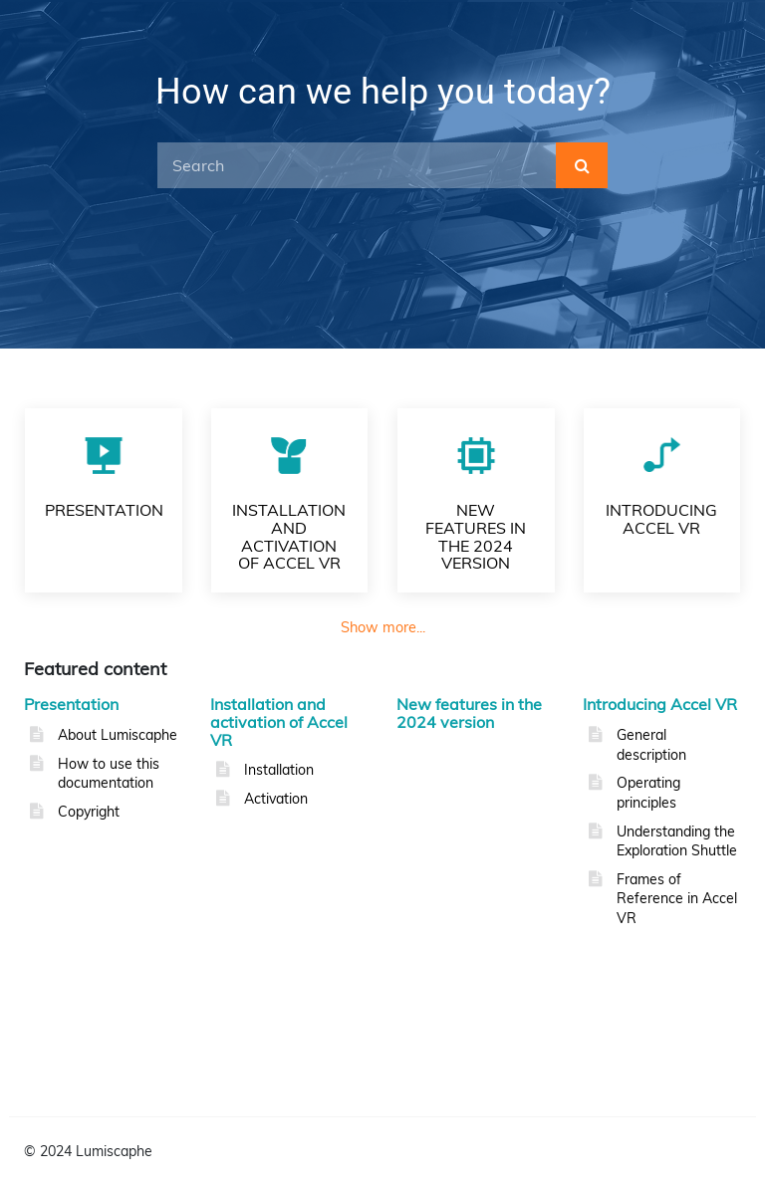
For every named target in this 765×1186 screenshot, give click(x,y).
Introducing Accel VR (660, 704)
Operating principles (648, 793)
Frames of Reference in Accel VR (677, 898)
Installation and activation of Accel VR (279, 721)
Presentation (71, 704)
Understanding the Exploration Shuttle (677, 841)
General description (651, 745)
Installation (279, 770)
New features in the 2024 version (469, 713)
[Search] (357, 165)
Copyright (89, 812)
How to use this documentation (108, 774)
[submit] (582, 165)
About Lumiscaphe (117, 735)
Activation (276, 799)
